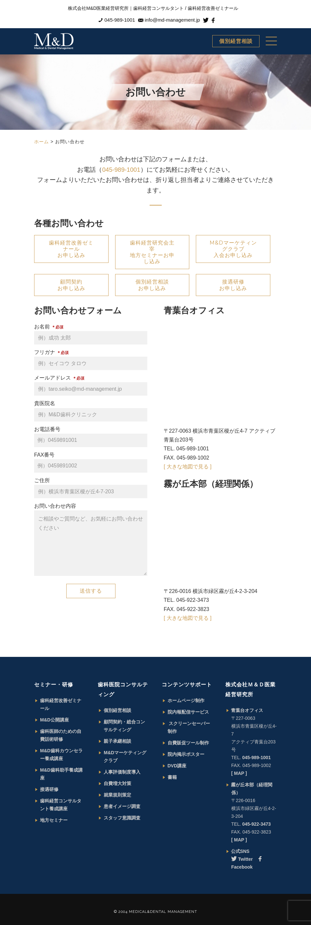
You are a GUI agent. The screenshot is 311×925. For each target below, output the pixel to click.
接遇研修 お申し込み (233, 285)
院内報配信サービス (188, 712)
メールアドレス (90, 385)
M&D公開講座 (54, 719)
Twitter (242, 859)
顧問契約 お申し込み (71, 285)
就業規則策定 (117, 794)
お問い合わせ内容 (90, 541)
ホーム (41, 141)
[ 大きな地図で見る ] (188, 466)
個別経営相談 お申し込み (152, 285)
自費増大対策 (117, 783)
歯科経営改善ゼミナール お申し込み (71, 249)
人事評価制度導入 (122, 772)
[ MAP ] (239, 773)
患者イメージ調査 (122, 806)
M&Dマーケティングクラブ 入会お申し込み (233, 249)
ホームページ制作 (186, 700)
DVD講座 (177, 765)
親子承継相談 (117, 741)
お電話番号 (90, 436)
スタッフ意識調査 (122, 817)
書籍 (172, 777)
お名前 (90, 334)
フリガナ (90, 359)
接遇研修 (49, 789)
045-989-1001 (121, 169)
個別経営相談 (236, 41)
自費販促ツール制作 (188, 742)
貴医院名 (90, 411)
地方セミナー (54, 820)
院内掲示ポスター (186, 754)
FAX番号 (90, 462)
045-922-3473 (256, 824)
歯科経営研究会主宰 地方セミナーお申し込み (152, 252)
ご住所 (90, 488)
